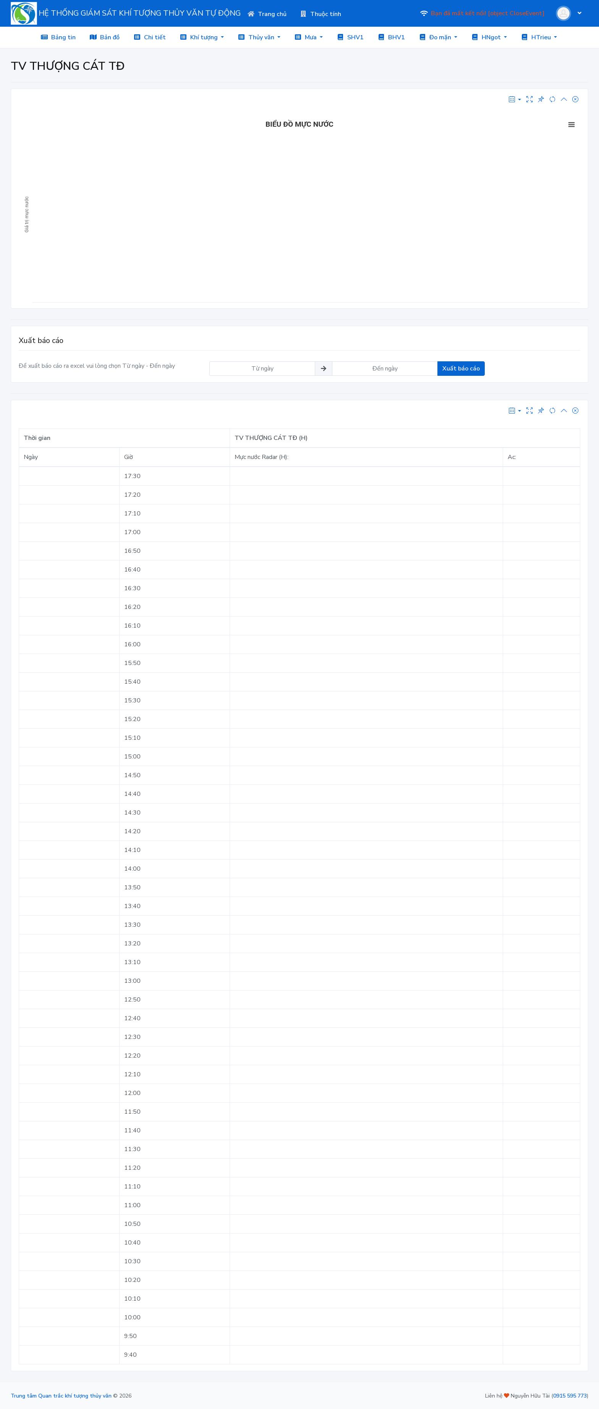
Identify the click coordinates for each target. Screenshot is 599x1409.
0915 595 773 (570, 1395)
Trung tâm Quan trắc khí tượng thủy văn (61, 1395)
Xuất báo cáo (461, 368)
